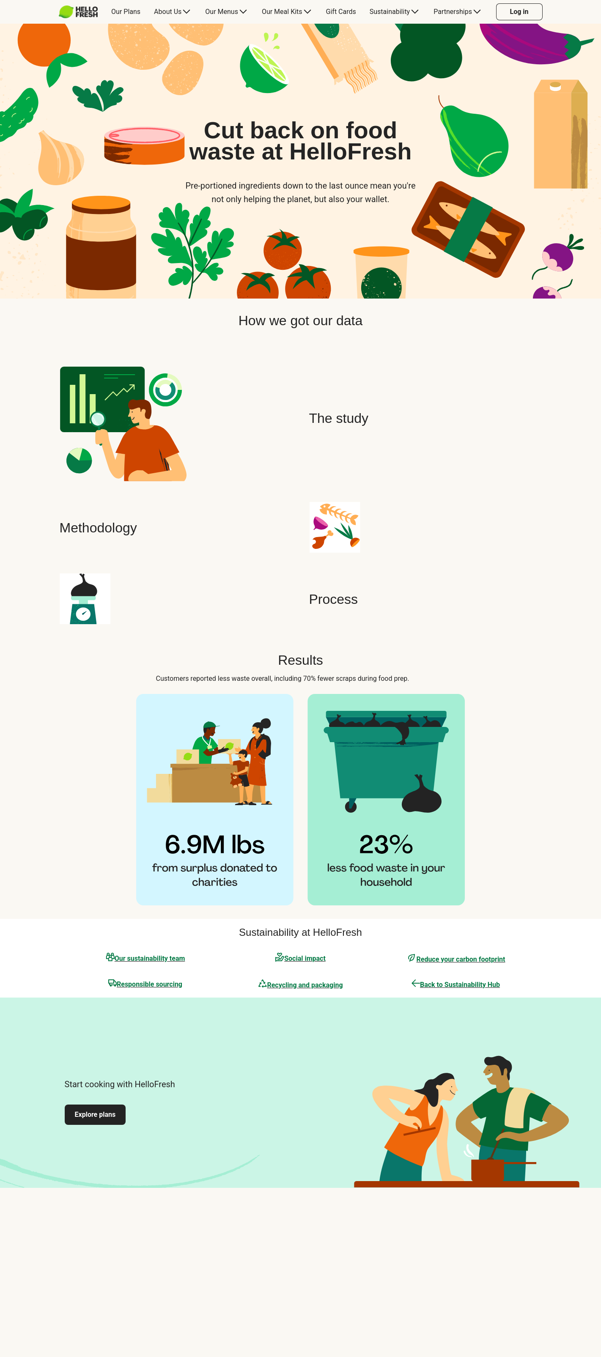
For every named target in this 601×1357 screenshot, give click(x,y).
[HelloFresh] (78, 11)
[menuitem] (82, 12)
